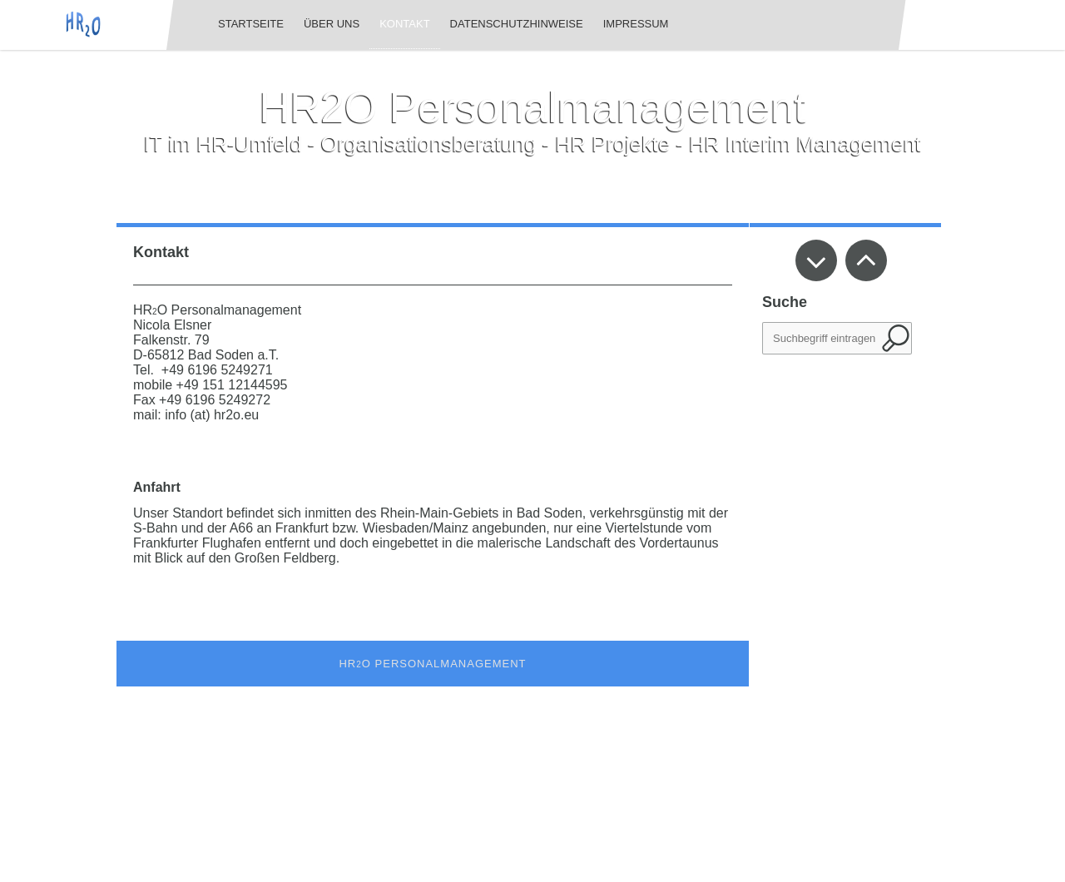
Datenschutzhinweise (516, 23)
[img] (83, 24)
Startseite (251, 23)
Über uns (331, 23)
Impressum (636, 23)
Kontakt (404, 23)
